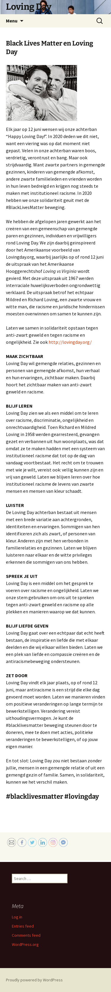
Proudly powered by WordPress (34, 980)
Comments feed (26, 935)
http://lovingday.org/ (70, 342)
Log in (17, 917)
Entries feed (23, 926)
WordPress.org (25, 944)
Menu (11, 21)
